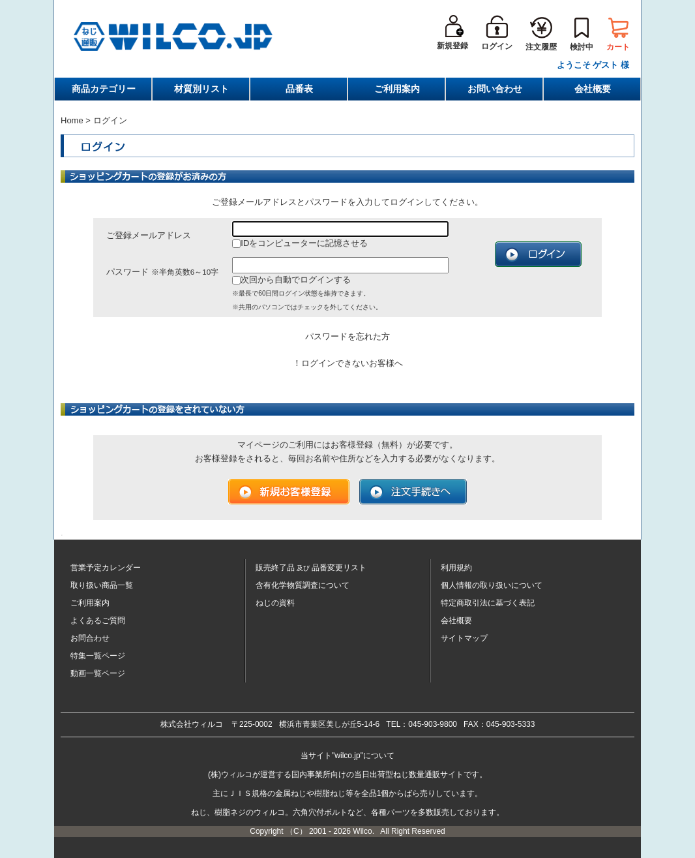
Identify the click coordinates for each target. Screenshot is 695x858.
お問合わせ (90, 638)
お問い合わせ (494, 89)
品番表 (299, 89)
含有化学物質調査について (302, 585)
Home (72, 120)
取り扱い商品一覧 (101, 585)
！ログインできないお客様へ (348, 363)
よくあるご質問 (97, 620)
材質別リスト (201, 89)
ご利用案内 (397, 89)
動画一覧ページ (97, 673)
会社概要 (592, 89)
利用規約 (456, 567)
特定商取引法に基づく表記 (488, 602)
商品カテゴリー (104, 89)
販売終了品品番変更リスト (311, 567)
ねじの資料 (275, 602)
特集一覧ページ (97, 655)
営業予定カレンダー (105, 567)
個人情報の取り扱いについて (491, 585)
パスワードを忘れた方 (347, 336)
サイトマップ (464, 638)
